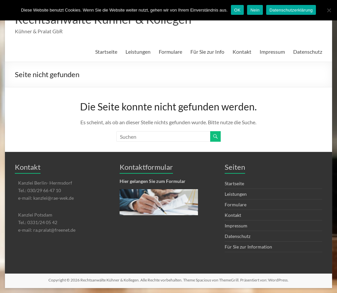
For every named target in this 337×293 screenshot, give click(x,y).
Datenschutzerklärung (291, 10)
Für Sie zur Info (207, 51)
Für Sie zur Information (248, 246)
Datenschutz (307, 51)
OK (237, 10)
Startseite (106, 51)
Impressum (272, 51)
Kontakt (242, 51)
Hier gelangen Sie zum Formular (152, 181)
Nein (255, 10)
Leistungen (138, 51)
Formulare (170, 51)
